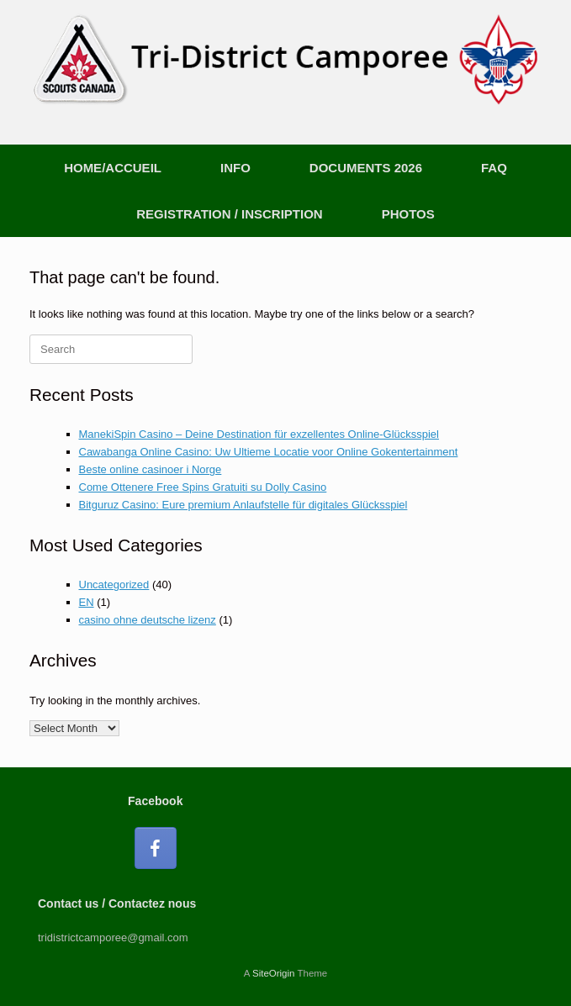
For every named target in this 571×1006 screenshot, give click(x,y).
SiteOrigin (273, 973)
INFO (235, 168)
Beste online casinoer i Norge (150, 469)
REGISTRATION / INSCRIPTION (229, 214)
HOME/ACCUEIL (112, 168)
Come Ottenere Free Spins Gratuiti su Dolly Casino (203, 487)
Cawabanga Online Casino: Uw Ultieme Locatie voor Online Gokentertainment (268, 451)
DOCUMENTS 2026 (365, 168)
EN (86, 602)
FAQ (494, 168)
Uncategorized (114, 584)
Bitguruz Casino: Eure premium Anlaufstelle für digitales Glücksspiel (243, 504)
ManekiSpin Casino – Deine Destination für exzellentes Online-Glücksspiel (259, 434)
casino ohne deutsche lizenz (147, 620)
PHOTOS (408, 214)
